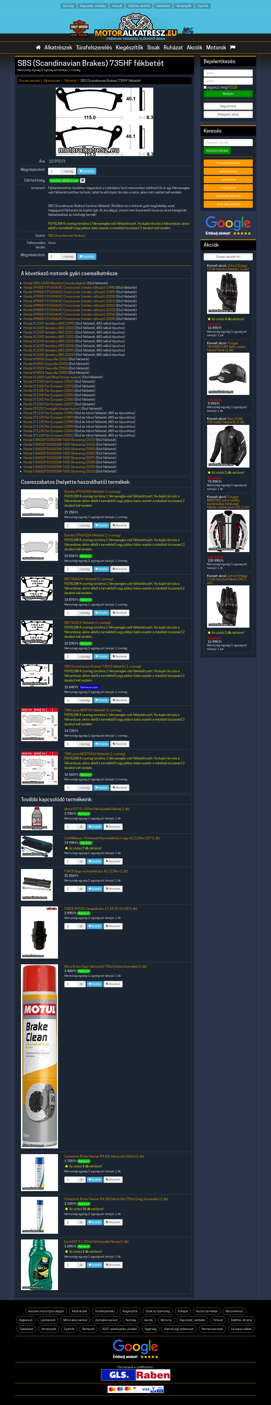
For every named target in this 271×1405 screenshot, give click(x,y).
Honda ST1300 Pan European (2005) (49, 395)
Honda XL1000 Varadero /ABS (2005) (49, 350)
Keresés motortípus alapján (46, 1311)
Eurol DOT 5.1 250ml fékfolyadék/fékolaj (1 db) (96, 1242)
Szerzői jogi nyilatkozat (179, 1329)
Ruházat (173, 47)
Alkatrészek (58, 47)
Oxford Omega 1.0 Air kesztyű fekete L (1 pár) (228, 267)
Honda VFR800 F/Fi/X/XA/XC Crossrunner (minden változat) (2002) (69, 305)
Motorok (216, 47)
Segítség (150, 1329)
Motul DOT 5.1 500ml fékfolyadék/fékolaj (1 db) (97, 809)
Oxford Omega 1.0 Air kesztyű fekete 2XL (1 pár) (227, 579)
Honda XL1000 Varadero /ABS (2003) (49, 341)
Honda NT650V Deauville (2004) (46, 368)
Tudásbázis (163, 6)
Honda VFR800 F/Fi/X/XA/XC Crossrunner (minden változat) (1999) (69, 292)
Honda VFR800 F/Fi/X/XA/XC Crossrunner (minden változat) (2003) (69, 310)
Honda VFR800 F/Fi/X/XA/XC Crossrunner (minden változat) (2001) (69, 301)
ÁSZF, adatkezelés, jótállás (119, 1329)
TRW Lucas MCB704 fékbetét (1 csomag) (93, 710)
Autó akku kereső (228, 204)
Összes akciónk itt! (228, 256)
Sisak (153, 47)
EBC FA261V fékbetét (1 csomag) (87, 623)
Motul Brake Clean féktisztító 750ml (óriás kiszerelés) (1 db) (105, 966)
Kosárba (87, 171)
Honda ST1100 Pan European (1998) (49, 422)
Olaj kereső (228, 187)
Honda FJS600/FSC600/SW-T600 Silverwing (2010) (59, 471)
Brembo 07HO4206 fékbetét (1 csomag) (92, 492)
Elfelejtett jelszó (228, 114)
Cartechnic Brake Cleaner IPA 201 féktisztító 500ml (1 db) (104, 1156)
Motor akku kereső (228, 196)
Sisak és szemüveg (158, 1311)
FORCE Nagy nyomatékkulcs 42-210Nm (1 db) (96, 871)
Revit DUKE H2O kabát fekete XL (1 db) (226, 420)
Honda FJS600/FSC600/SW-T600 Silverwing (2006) (59, 453)
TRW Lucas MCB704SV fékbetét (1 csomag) (94, 754)
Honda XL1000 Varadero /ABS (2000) (49, 328)
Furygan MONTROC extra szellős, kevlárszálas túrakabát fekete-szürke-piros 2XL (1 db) (228, 502)
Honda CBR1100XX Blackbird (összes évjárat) (55, 283)
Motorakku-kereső (75, 1320)
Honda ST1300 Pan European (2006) (49, 399)
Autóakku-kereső (106, 1320)
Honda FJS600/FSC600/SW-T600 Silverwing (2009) (59, 467)
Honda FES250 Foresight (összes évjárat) (52, 408)
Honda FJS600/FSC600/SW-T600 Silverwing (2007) (59, 458)
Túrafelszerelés (94, 47)
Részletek (120, 525)
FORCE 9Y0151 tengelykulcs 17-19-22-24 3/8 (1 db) (100, 909)
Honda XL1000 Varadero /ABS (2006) (49, 354)
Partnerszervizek (212, 1329)
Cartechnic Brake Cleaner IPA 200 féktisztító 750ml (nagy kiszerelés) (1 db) (116, 1199)
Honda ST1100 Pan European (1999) (49, 426)
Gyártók (203, 6)
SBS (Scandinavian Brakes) (66, 235)
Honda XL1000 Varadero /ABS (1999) (49, 323)
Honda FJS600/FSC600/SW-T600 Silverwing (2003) (59, 440)
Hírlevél (117, 6)
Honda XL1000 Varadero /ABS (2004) (49, 346)
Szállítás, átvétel (139, 6)
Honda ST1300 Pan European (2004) (49, 390)
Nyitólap (68, 6)
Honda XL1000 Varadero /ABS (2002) (49, 337)
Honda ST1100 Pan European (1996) (49, 413)
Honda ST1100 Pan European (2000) (49, 431)
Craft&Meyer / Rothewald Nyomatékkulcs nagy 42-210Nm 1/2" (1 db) (112, 838)
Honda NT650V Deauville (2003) (46, 364)
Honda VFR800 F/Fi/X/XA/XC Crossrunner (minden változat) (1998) (69, 287)
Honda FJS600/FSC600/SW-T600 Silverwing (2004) (59, 444)
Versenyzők (183, 6)
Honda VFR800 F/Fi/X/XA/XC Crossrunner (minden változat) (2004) (69, 314)
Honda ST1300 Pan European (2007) (49, 404)
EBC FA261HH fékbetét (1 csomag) (88, 579)
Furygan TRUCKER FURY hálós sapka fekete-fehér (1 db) (226, 346)
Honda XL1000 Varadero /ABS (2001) (49, 332)
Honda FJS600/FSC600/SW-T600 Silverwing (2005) (59, 449)
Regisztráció (228, 106)
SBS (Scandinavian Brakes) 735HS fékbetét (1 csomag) (102, 666)
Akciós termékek (207, 1311)
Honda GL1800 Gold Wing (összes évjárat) (53, 377)
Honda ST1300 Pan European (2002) (49, 381)
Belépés (228, 93)
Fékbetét (70, 80)
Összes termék (29, 80)
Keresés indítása (217, 150)
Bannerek (88, 1329)
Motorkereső (228, 171)
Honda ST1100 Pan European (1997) (49, 417)
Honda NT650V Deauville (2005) (46, 372)
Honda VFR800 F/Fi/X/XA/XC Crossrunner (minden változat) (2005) (69, 319)
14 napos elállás (241, 1329)
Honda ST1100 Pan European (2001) (49, 435)
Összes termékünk (228, 163)
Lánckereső (228, 179)
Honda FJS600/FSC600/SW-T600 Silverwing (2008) (59, 462)
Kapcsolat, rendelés (93, 6)
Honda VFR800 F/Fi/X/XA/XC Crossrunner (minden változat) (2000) (69, 296)
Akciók (194, 47)
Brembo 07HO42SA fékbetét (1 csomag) (92, 535)
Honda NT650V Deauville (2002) (46, 359)
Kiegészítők (129, 47)
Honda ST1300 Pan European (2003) (49, 386)
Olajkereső (26, 1320)
